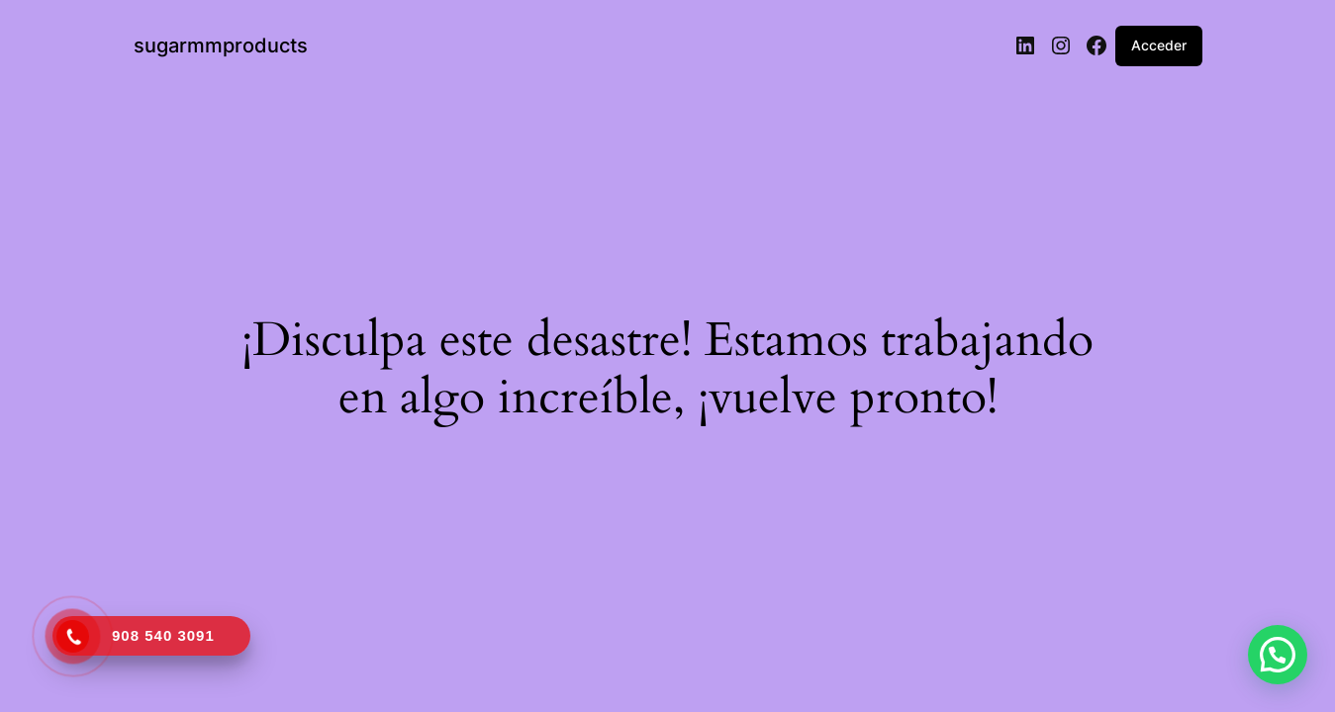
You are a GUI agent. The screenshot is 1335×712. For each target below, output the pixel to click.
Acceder (1159, 45)
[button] (1277, 654)
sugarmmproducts (221, 45)
